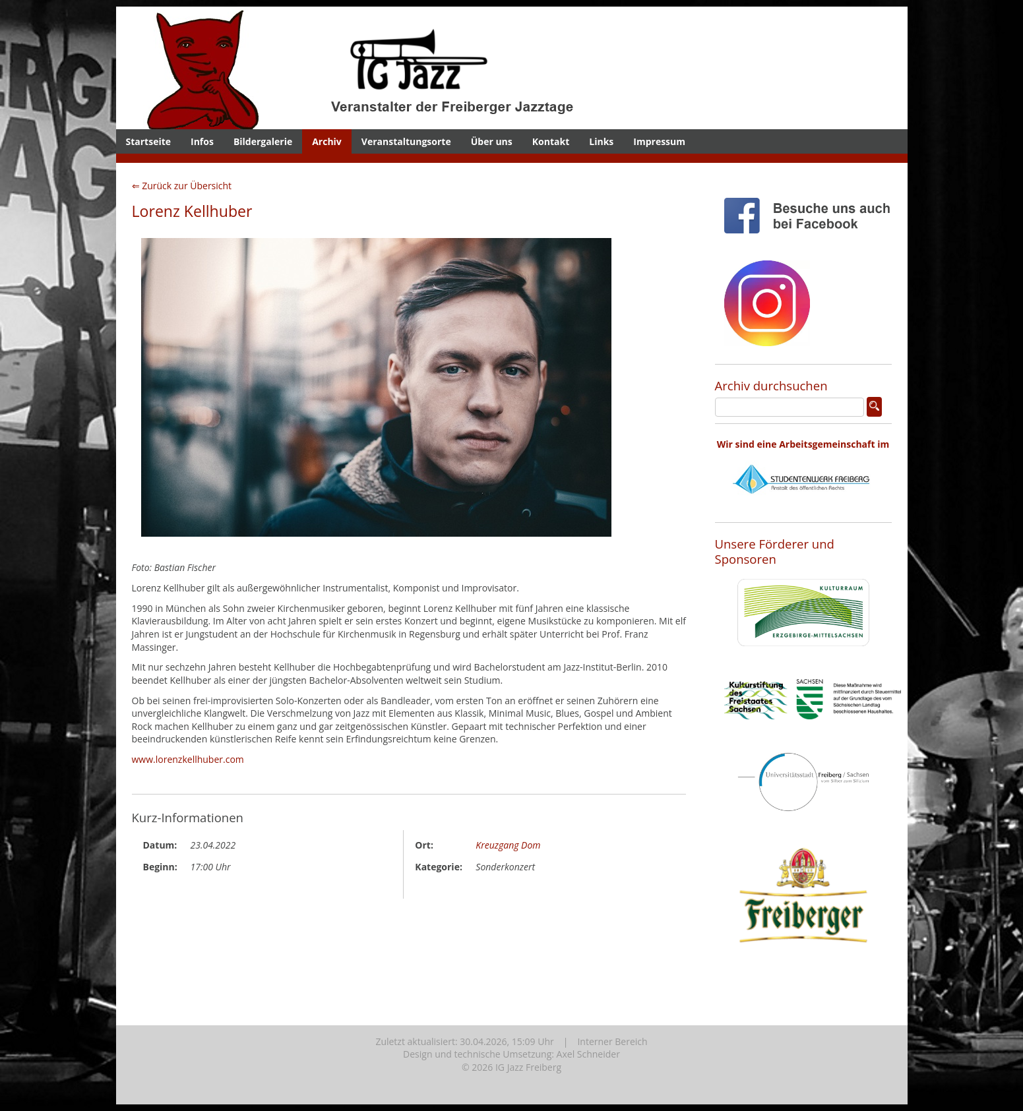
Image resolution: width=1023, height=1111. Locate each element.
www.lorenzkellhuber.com (188, 759)
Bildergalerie (262, 141)
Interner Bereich (612, 1041)
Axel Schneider (588, 1054)
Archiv (327, 141)
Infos (202, 141)
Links (601, 141)
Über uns (491, 141)
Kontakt (550, 141)
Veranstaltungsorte (406, 141)
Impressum (659, 141)
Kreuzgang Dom (508, 845)
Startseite (148, 141)
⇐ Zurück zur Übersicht (182, 185)
